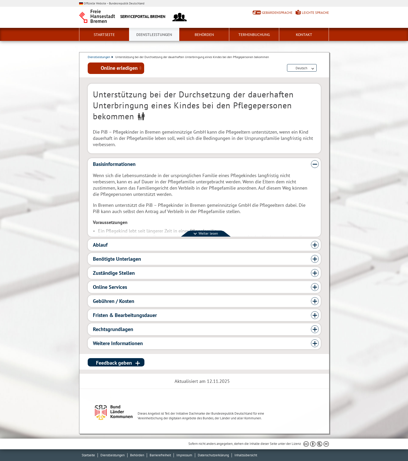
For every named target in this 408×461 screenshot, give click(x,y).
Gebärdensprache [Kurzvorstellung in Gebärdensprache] (277, 12)
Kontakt (304, 34)
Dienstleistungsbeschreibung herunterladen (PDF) (320, 68)
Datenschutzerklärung (213, 455)
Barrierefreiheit (160, 455)
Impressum (184, 455)
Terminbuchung (254, 34)
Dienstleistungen (154, 34)
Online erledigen (119, 68)
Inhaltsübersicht (245, 455)
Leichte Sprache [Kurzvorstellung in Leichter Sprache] (315, 12)
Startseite (104, 34)
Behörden (204, 34)
